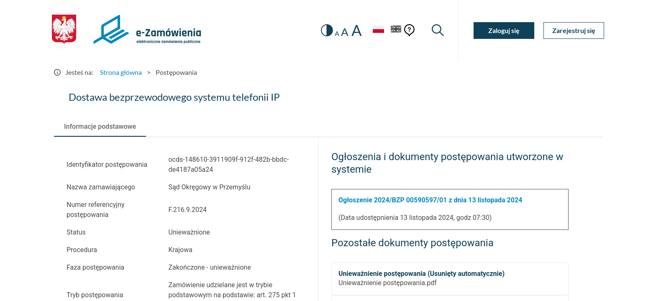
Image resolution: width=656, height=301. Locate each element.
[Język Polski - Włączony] (378, 30)
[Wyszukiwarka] (437, 30)
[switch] (327, 30)
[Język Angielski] (396, 30)
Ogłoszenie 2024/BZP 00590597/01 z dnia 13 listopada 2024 (430, 200)
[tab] (100, 127)
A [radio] (337, 33)
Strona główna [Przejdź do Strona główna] (121, 72)
